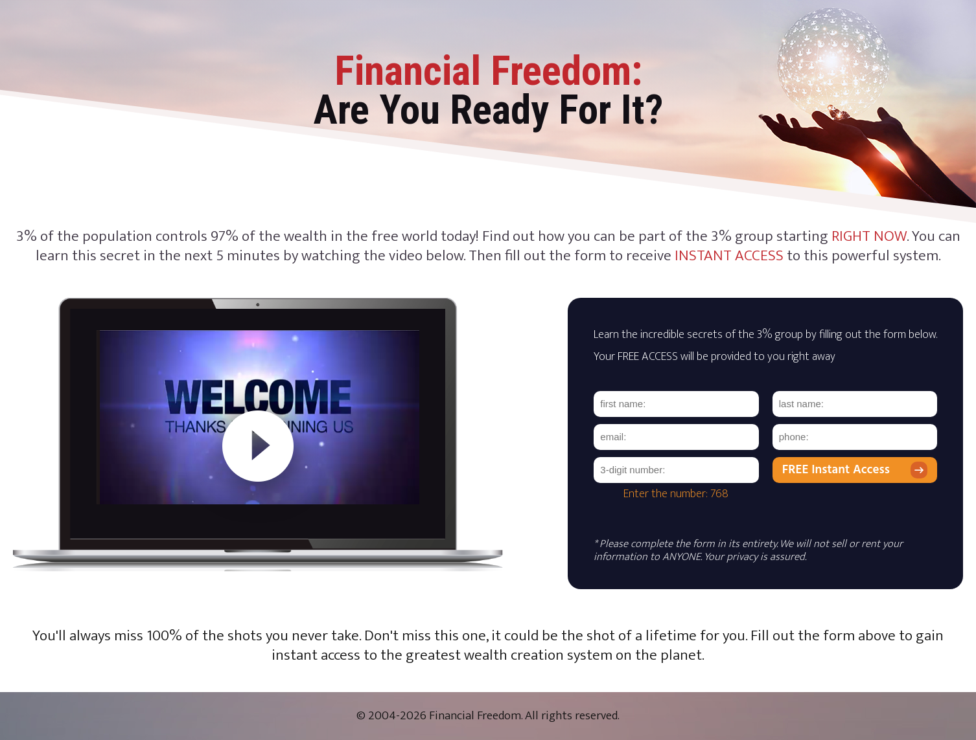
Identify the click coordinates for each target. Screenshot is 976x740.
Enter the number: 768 (675, 494)
